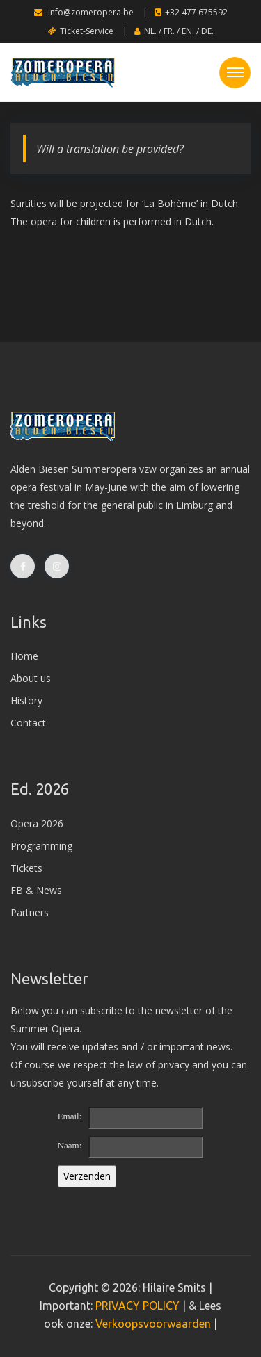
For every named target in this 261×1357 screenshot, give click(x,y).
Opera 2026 (36, 823)
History (26, 700)
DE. (207, 31)
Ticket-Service (80, 31)
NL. (150, 31)
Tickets (26, 868)
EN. (188, 31)
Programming (41, 845)
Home (24, 656)
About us (30, 678)
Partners (29, 912)
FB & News (36, 890)
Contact (28, 722)
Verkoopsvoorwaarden (153, 1323)
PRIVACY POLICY (137, 1305)
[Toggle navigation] (235, 72)
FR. (169, 31)
